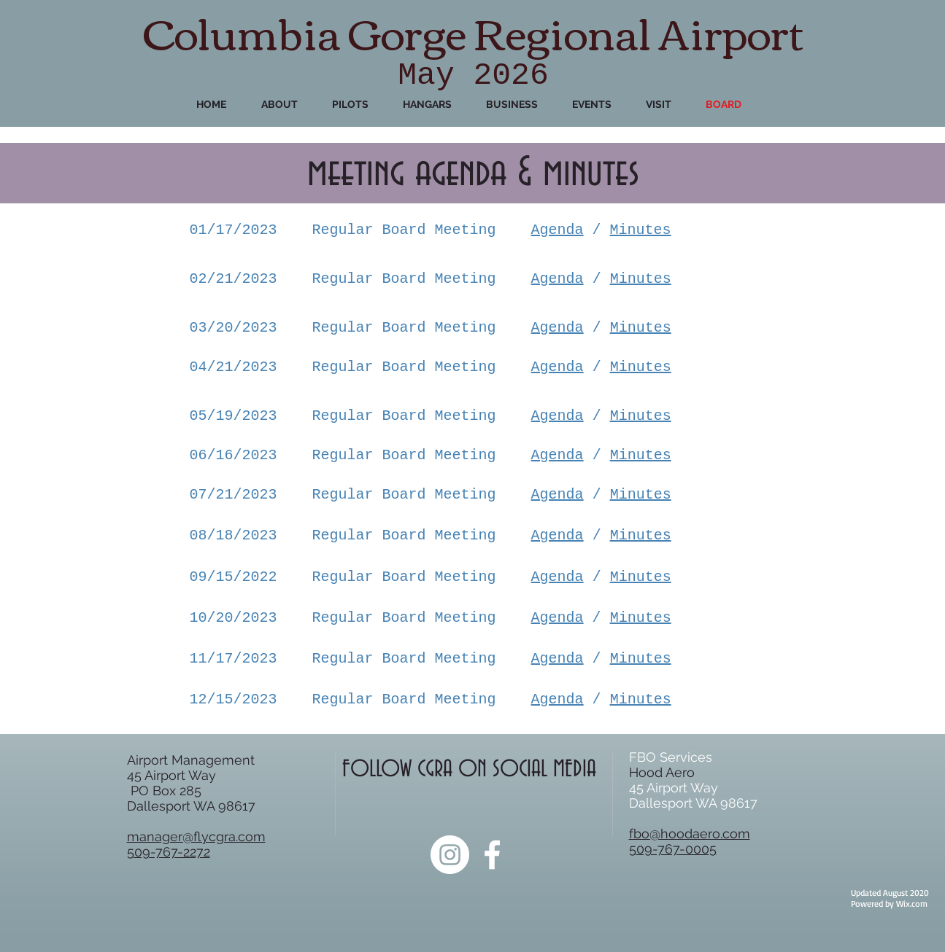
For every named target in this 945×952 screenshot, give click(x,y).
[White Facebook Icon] (492, 854)
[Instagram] (450, 854)
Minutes (640, 230)
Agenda (557, 230)
